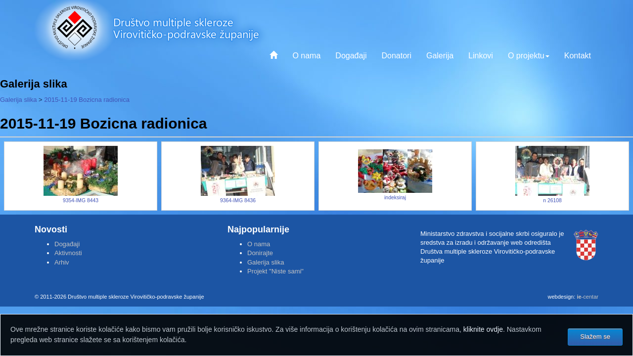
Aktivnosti (68, 253)
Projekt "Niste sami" (275, 271)
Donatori (396, 55)
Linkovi (480, 55)
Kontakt (577, 55)
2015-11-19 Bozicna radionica (87, 99)
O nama (306, 55)
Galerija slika (18, 99)
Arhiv (61, 262)
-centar (587, 297)
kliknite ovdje (483, 329)
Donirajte (260, 253)
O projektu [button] (528, 55)
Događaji (350, 55)
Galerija (439, 55)
